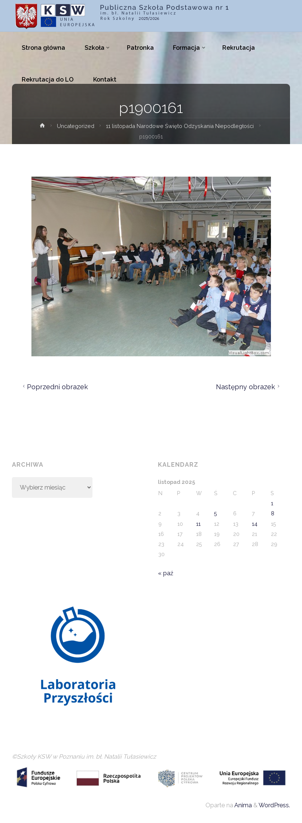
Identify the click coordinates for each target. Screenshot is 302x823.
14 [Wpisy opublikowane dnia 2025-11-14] (254, 524)
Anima (242, 805)
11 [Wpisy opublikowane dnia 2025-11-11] (198, 524)
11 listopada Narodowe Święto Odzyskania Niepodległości (180, 126)
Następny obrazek (249, 387)
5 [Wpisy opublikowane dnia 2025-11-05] (215, 513)
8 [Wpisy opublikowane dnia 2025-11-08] (272, 513)
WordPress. (274, 805)
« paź (165, 573)
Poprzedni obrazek (54, 387)
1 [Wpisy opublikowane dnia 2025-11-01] (272, 503)
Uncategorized (75, 126)
